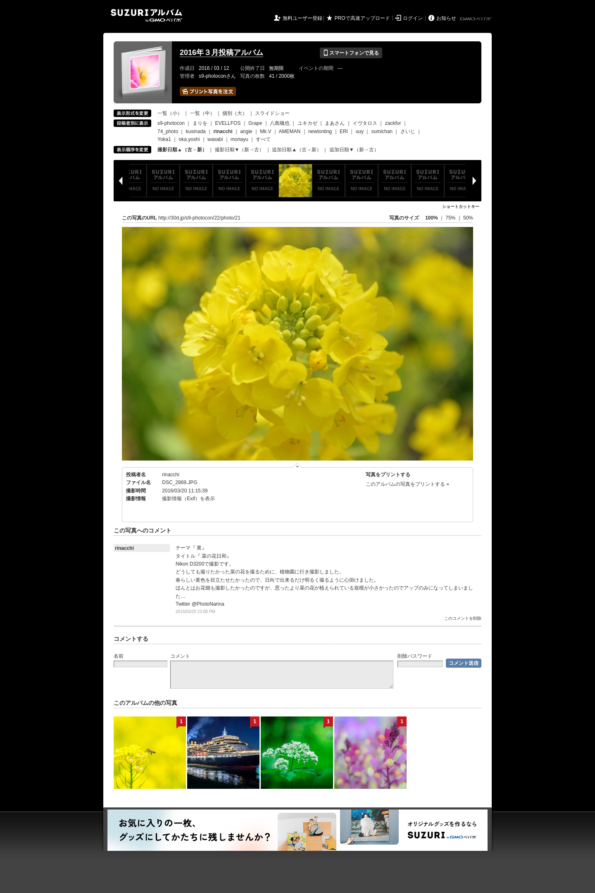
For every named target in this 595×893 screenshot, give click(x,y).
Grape (255, 123)
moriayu (239, 139)
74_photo (167, 131)
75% (451, 218)
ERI (344, 131)
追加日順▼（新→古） (354, 150)
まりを (200, 123)
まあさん (335, 123)
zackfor (393, 123)
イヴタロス (364, 123)
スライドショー (272, 113)
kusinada (196, 131)
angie (246, 131)
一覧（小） (169, 113)
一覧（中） (202, 113)
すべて (263, 139)
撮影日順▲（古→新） (182, 150)
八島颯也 (280, 123)
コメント (180, 656)
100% (431, 218)
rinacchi (170, 475)
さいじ (407, 131)
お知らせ (446, 18)
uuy (360, 131)
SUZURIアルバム (146, 15)
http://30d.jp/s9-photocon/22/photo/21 (199, 218)
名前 (119, 656)
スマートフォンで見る (351, 53)
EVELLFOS (227, 123)
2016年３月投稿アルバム (221, 52)
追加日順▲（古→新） (296, 150)
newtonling (320, 131)
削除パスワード (414, 656)
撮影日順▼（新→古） (239, 150)
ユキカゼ (307, 123)
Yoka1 (164, 139)
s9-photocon (171, 123)
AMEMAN (290, 131)
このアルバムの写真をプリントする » (407, 484)
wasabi (215, 139)
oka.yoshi (189, 139)
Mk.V (265, 131)
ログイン (413, 18)
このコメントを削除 (462, 618)
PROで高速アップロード (362, 18)
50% (468, 218)
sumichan (382, 131)
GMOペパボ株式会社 (476, 19)
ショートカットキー (460, 206)
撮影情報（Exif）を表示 (188, 498)
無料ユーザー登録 (302, 18)
